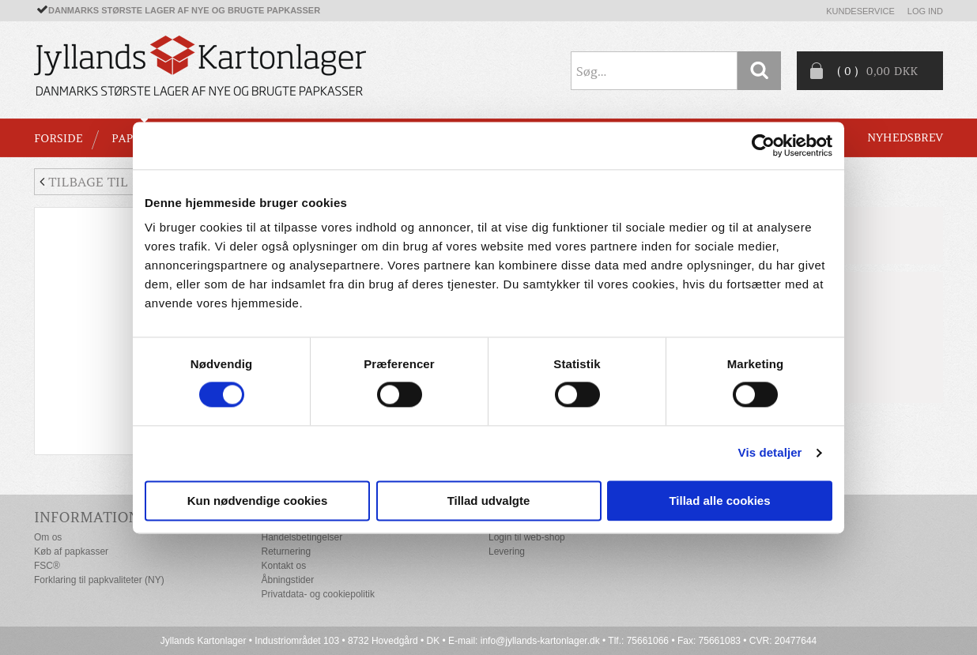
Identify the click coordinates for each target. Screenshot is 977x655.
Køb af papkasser (71, 551)
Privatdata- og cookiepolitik (318, 594)
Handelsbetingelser (302, 537)
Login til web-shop (526, 537)
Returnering (286, 551)
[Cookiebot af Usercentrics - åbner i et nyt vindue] (763, 145)
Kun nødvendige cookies (257, 500)
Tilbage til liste (103, 182)
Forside (58, 138)
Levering (506, 551)
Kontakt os (284, 565)
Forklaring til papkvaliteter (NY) (99, 579)
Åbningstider (288, 579)
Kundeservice (860, 11)
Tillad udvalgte (488, 500)
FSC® (47, 565)
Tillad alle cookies (719, 500)
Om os (48, 537)
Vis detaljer (770, 453)
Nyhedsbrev (905, 137)
